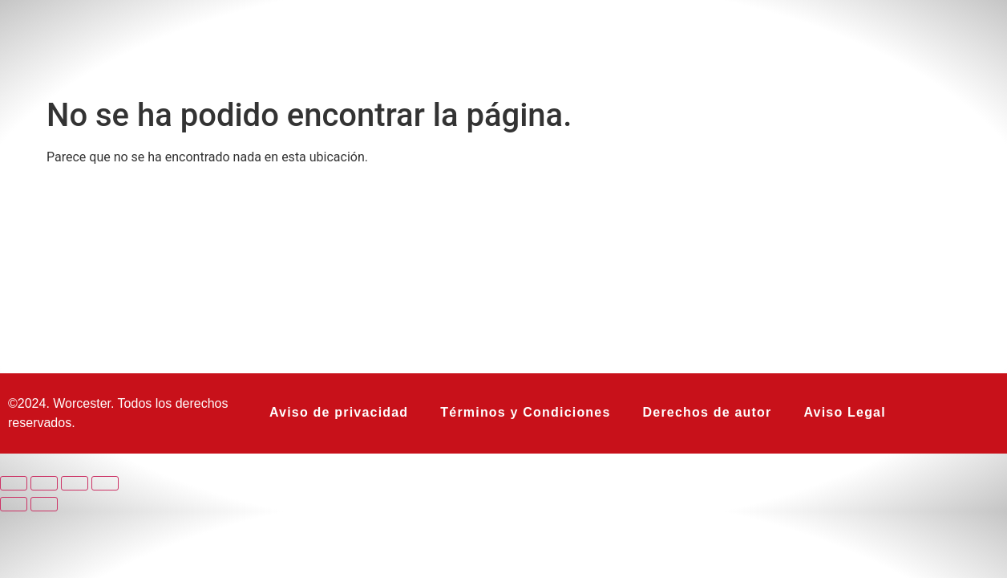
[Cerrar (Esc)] (105, 483)
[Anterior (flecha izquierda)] (13, 504)
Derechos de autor (707, 412)
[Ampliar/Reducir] (13, 483)
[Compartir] (74, 483)
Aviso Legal (844, 412)
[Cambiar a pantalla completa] (44, 483)
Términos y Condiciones (525, 412)
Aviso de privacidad (338, 412)
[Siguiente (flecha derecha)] (44, 504)
